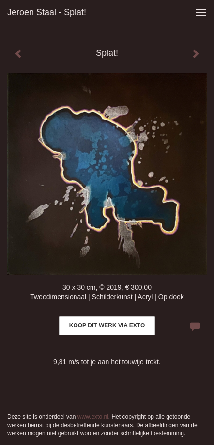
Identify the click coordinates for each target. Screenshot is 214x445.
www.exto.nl (92, 416)
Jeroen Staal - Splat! (46, 12)
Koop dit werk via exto (107, 325)
